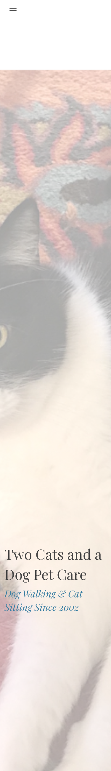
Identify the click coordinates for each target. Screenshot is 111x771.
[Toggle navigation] (13, 11)
